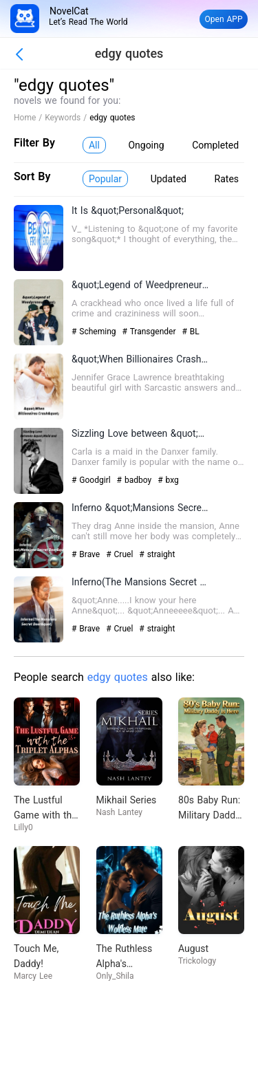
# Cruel (121, 554)
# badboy (136, 480)
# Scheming (95, 331)
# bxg (168, 480)
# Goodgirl (93, 480)
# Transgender (150, 331)
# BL (190, 331)
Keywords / (67, 117)
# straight (157, 554)
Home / (29, 117)
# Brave (87, 554)
